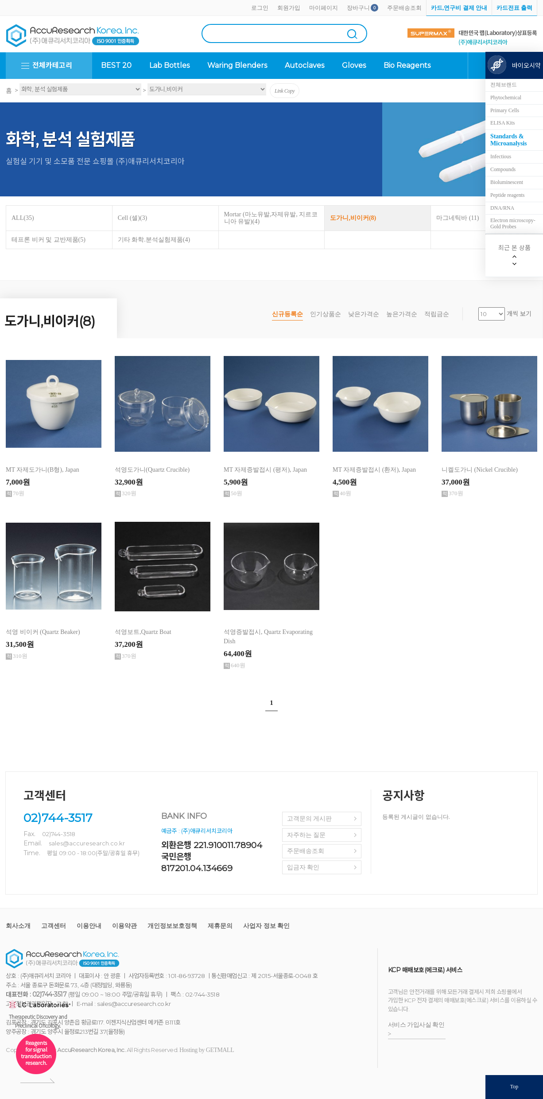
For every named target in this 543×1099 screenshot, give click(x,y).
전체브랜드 (503, 85)
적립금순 (436, 314)
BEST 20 (116, 65)
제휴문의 (220, 926)
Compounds (503, 169)
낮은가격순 (363, 314)
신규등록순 (287, 314)
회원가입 (288, 7)
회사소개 (18, 926)
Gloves (354, 65)
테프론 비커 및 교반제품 (48, 239)
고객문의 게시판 (309, 818)
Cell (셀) (132, 218)
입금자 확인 (303, 867)
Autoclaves (304, 65)
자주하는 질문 (306, 835)
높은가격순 (401, 314)
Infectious (500, 156)
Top (514, 1086)
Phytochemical (505, 97)
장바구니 (358, 7)
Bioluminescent (506, 182)
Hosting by (206, 1050)
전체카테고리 (52, 65)
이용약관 (124, 926)
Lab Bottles (169, 65)
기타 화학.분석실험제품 (154, 239)
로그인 (259, 7)
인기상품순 (325, 314)
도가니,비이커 (353, 218)
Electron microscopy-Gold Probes (512, 223)
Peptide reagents (507, 195)
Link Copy (285, 91)
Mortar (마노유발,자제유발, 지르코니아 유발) (271, 218)
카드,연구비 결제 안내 (459, 7)
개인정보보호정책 (172, 926)
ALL (23, 218)
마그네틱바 (457, 218)
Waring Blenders (237, 65)
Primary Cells (504, 110)
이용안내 (89, 926)
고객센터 (53, 926)
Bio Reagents (407, 65)
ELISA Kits (502, 123)
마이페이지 (323, 7)
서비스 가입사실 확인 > (416, 1029)
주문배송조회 (404, 7)
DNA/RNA (502, 208)
